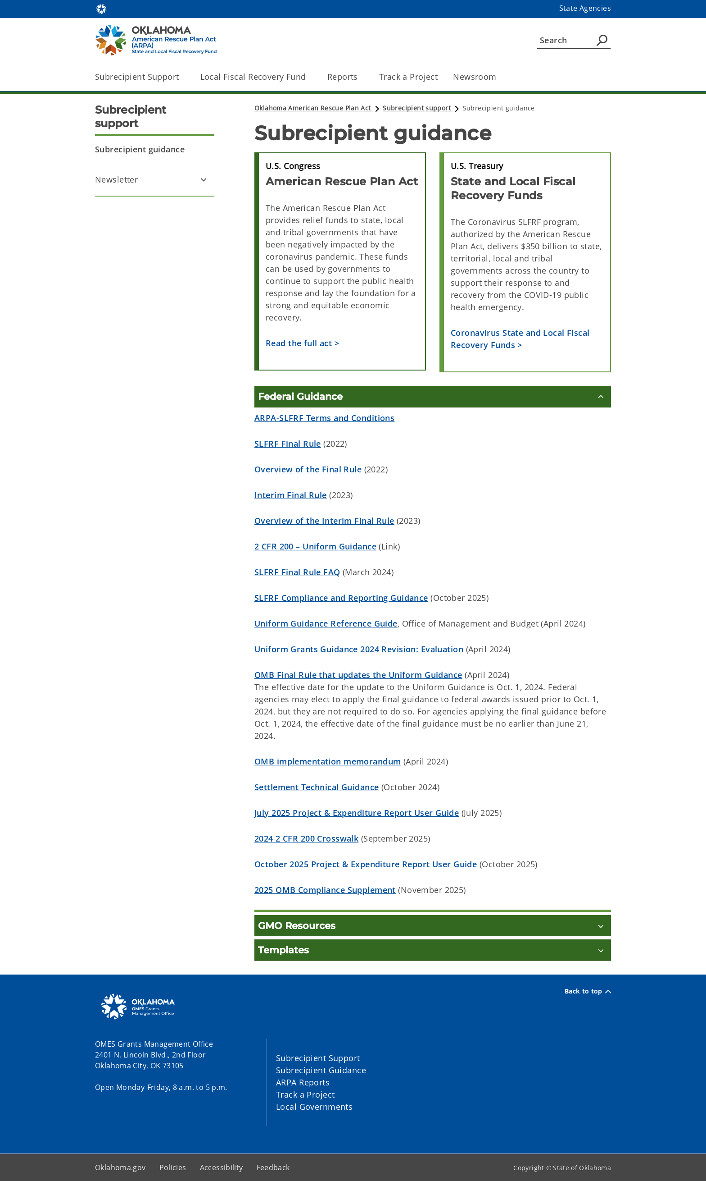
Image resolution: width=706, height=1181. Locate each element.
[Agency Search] (602, 40)
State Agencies (585, 8)
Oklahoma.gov (120, 1167)
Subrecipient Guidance (321, 1070)
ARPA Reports (303, 1082)
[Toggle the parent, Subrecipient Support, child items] (182, 77)
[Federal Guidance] (432, 396)
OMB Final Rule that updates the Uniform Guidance (358, 674)
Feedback (273, 1167)
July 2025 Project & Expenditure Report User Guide (356, 812)
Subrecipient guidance (140, 149)
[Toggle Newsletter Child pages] (204, 179)
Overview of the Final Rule (308, 469)
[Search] (574, 40)
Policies (172, 1167)
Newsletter (116, 179)
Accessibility (221, 1167)
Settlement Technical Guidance (316, 787)
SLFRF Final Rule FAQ (297, 572)
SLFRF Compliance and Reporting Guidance (341, 597)
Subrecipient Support (318, 1058)
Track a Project (408, 76)
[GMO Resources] (432, 925)
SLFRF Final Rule (287, 443)
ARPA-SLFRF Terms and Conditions (324, 417)
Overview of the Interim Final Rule (324, 520)
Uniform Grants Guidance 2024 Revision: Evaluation (358, 649)
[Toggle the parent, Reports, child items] (361, 77)
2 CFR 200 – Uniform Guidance (315, 546)
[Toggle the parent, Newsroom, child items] (499, 77)
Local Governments (314, 1106)
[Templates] (432, 950)
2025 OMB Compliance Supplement (325, 889)
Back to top (588, 991)
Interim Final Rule (290, 495)
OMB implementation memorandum (327, 761)
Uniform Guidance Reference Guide (326, 623)
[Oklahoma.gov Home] (101, 8)
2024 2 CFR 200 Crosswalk (306, 838)
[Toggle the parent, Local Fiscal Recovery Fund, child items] (309, 77)
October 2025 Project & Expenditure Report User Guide (365, 864)
